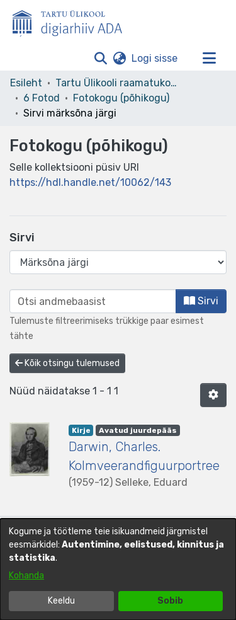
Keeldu (61, 600)
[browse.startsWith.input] (92, 301)
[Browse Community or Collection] (118, 262)
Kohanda (26, 575)
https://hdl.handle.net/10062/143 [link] (90, 182)
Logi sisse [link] (155, 58)
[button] (100, 58)
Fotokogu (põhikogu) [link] (121, 98)
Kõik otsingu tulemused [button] (67, 363)
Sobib (170, 600)
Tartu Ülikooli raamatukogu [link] (118, 83)
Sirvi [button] (201, 301)
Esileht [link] (26, 83)
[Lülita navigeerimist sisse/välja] (209, 59)
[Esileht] (72, 21)
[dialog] (118, 569)
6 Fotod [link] (41, 98)
